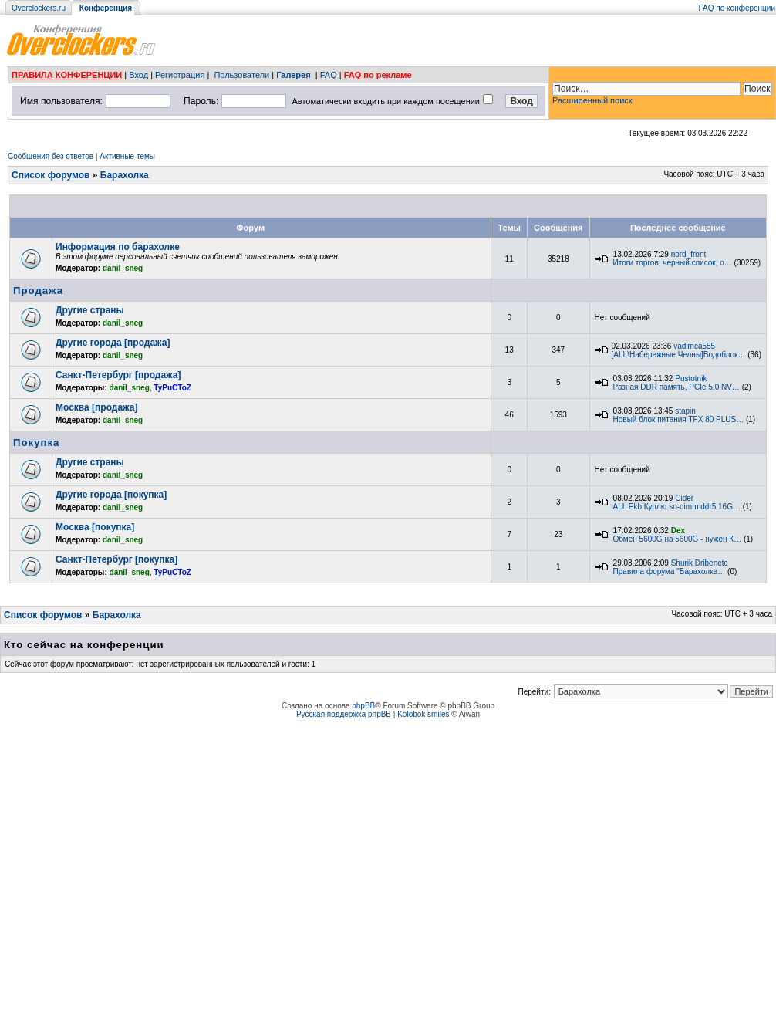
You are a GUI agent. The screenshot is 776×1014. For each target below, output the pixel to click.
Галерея (293, 74)
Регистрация (179, 74)
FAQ (328, 74)
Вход (138, 74)
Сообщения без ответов (50, 156)
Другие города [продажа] (113, 342)
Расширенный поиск (592, 100)
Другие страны (90, 310)
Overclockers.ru (39, 8)
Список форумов (50, 175)
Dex (678, 530)
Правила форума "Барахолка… (669, 571)
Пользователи (241, 74)
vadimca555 (694, 346)
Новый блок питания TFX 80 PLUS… (678, 419)
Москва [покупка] (95, 527)
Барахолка (124, 175)
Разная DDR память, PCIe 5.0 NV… (676, 387)
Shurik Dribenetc (699, 563)
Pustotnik (691, 378)
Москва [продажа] (96, 407)
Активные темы (127, 156)
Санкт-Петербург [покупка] (116, 559)
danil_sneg (123, 268)
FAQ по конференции (737, 8)
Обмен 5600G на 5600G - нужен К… (677, 539)
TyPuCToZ (172, 388)
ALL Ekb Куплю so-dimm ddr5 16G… (677, 506)
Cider (684, 498)
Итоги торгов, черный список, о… (672, 263)
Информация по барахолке (118, 247)
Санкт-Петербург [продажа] (118, 375)
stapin (685, 411)
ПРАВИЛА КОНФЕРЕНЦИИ (67, 74)
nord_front (689, 254)
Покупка (36, 442)
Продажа (38, 290)
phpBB (363, 705)
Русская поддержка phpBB (343, 714)
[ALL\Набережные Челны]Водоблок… (679, 354)
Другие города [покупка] (111, 494)
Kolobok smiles (423, 714)
